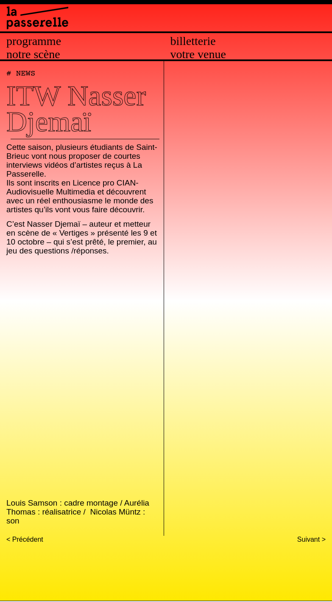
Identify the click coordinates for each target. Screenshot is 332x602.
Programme (33, 41)
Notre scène (33, 54)
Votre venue (198, 54)
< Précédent (24, 539)
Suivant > (311, 539)
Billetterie (193, 41)
